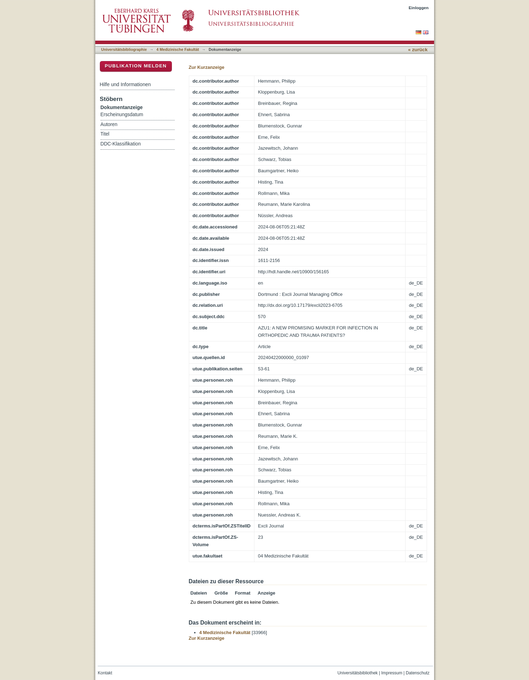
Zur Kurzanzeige (206, 67)
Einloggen (419, 7)
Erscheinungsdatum (122, 114)
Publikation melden (136, 65)
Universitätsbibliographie (124, 49)
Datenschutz (417, 672)
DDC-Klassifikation (121, 144)
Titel (105, 134)
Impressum (391, 672)
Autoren (109, 124)
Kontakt (105, 672)
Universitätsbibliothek (357, 672)
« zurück (417, 49)
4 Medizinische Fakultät (177, 49)
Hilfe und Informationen (125, 84)
